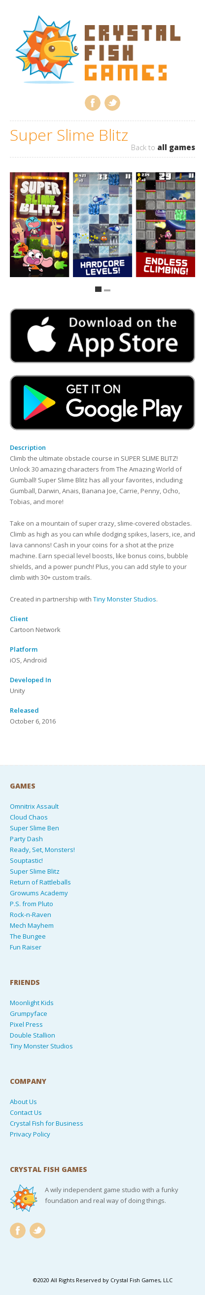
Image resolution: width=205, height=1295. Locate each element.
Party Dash (26, 838)
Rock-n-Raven (30, 914)
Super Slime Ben (34, 827)
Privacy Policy (30, 1134)
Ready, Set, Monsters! (42, 849)
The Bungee (28, 936)
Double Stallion (32, 1035)
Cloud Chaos (29, 817)
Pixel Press (26, 1024)
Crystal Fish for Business (46, 1123)
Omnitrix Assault (34, 806)
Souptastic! (26, 860)
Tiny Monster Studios (124, 599)
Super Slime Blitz (35, 871)
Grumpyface (28, 1013)
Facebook (93, 103)
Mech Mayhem (32, 925)
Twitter (112, 103)
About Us (23, 1101)
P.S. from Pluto (31, 903)
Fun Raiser (25, 947)
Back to (163, 147)
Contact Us (26, 1112)
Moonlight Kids (32, 1002)
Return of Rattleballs (40, 882)
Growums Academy (39, 892)
